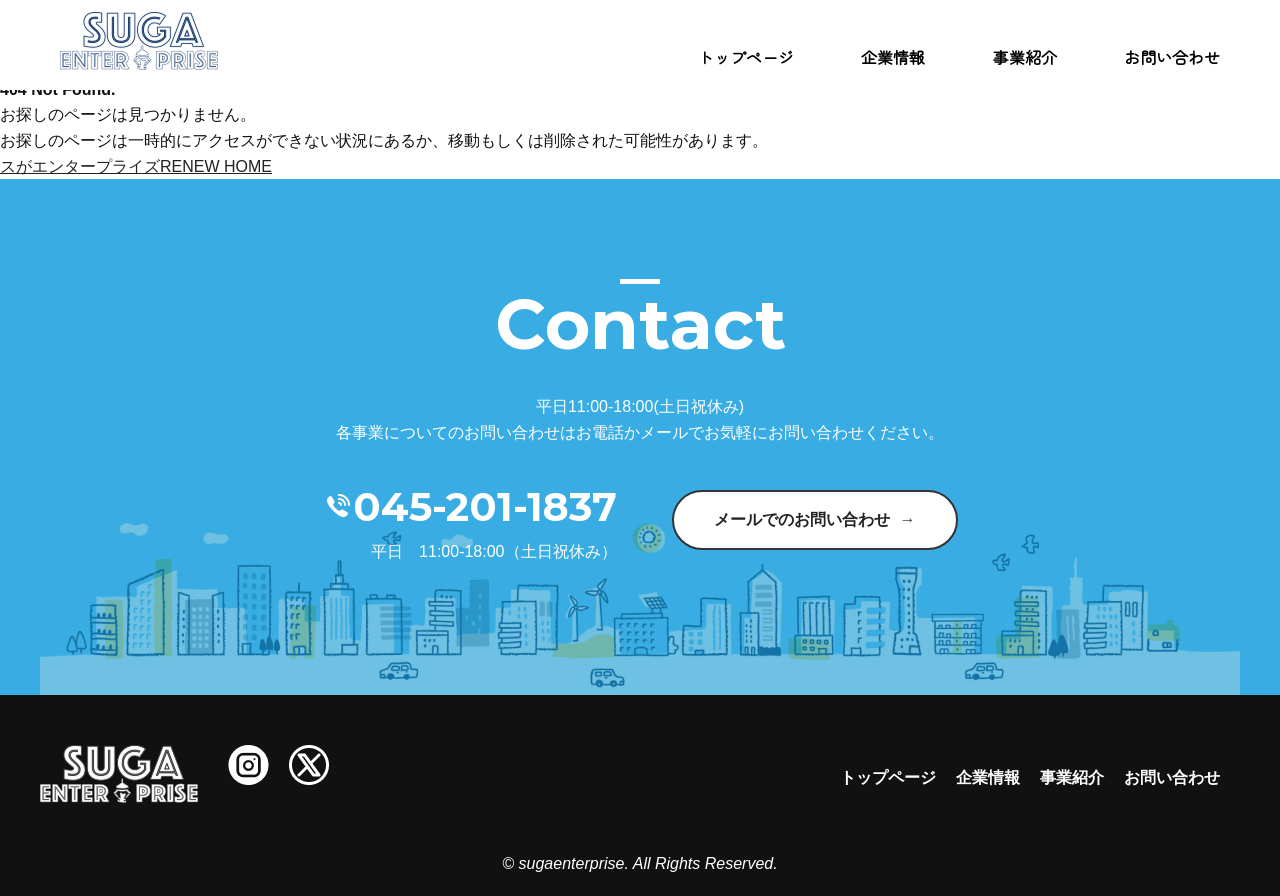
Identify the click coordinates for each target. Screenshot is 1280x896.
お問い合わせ (1172, 57)
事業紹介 (1025, 57)
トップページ (746, 57)
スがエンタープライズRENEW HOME (136, 166)
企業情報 (893, 57)
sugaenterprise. (574, 863)
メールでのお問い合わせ (802, 519)
